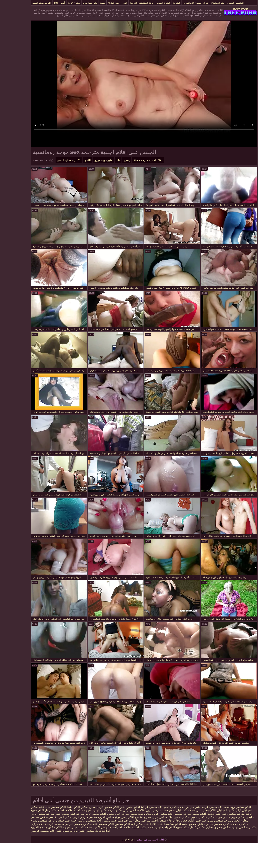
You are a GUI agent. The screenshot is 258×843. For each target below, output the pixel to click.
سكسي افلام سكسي (220, 824)
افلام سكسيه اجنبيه (154, 824)
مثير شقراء (98, 2)
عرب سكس (200, 817)
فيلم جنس (205, 813)
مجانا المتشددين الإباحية (126, 2)
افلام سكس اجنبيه (128, 827)
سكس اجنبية (63, 820)
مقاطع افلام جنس (117, 817)
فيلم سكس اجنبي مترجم (45, 813)
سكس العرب (49, 817)
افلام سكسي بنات (40, 807)
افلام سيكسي (91, 824)
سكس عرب (100, 810)
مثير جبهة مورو (75, 2)
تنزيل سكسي (78, 830)
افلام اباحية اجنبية (149, 827)
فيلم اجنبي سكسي (97, 820)
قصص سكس (33, 817)
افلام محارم (99, 813)
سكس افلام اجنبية (62, 807)
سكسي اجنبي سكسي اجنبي (175, 817)
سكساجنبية (167, 827)
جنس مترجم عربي (141, 810)
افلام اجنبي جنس (115, 807)
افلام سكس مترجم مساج (88, 807)
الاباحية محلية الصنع (27, 2)
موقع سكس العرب (94, 817)
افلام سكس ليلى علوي (167, 810)
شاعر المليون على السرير (180, 2)
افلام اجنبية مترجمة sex (133, 160)
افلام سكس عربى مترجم (62, 827)
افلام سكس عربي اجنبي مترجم (189, 807)
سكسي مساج (24, 820)
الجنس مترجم (216, 820)
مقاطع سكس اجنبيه (178, 824)
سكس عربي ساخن (219, 817)
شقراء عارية (59, 2)
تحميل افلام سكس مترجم (183, 813)
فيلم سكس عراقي (44, 820)
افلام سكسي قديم (159, 807)
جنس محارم (62, 830)
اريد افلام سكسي (109, 824)
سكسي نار (35, 810)
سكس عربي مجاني (140, 813)
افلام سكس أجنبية (105, 827)
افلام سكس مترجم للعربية (31, 827)
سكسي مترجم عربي (70, 817)
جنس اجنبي (47, 830)
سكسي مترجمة (39, 824)
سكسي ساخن (199, 824)
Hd (41, 2)
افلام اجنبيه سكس (131, 824)
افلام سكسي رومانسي (222, 807)
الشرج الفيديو (148, 2)
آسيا (48, 2)
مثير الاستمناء (202, 2)
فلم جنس (185, 820)
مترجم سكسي (221, 813)
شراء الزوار (112, 839)
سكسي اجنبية (224, 827)
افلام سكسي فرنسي (28, 830)
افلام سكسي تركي (119, 810)
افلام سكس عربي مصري (143, 817)
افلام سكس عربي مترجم (76, 813)
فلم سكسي (75, 824)
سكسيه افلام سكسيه (55, 810)
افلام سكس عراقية (137, 807)
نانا (103, 160)
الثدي (109, 2)
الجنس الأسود (86, 827)
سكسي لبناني (199, 820)
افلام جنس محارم (168, 820)
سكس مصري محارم (203, 827)
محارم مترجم (117, 820)
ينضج (87, 2)
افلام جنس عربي (191, 810)
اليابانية (161, 2)
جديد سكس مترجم (117, 813)
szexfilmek (225, 9)
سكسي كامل (182, 827)
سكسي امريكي (58, 824)
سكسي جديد (160, 813)
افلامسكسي (78, 820)
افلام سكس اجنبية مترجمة (141, 820)
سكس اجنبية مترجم (80, 810)
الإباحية (90, 830)
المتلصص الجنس (220, 2)
